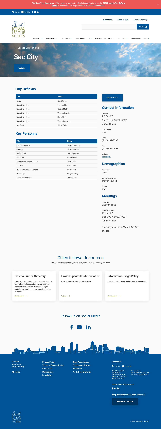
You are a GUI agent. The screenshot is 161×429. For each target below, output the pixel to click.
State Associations (83, 37)
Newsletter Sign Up (125, 401)
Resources (122, 37)
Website (21, 68)
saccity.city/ (106, 157)
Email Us (25, 12)
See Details (19, 296)
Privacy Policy (48, 362)
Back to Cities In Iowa (26, 47)
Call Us (16, 12)
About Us (37, 37)
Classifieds (107, 20)
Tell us (63, 296)
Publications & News (104, 37)
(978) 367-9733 (119, 378)
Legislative (66, 37)
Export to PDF (112, 98)
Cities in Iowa (123, 20)
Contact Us (47, 369)
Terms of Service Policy (53, 365)
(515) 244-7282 (121, 376)
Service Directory (140, 20)
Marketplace (51, 37)
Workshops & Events (140, 37)
